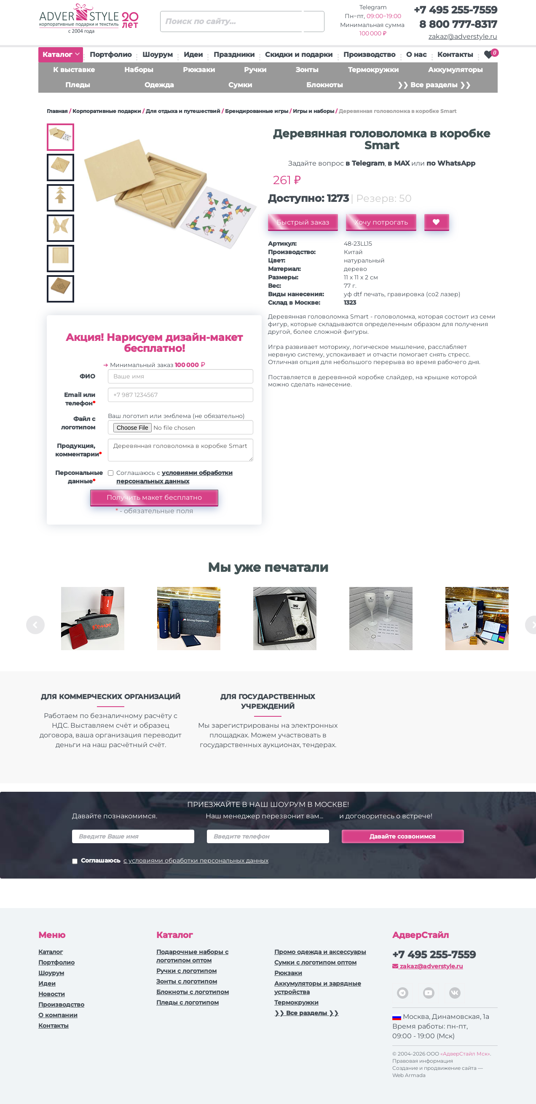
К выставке (74, 70)
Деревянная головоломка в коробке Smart (180, 450)
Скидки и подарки (298, 55)
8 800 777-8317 (458, 24)
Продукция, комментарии (78, 450)
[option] (93, 625)
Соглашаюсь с (174, 477)
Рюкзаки (199, 70)
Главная (57, 111)
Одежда (159, 85)
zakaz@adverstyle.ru (463, 36)
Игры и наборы (313, 111)
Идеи (193, 55)
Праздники (234, 55)
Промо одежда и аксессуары (320, 952)
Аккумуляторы (455, 70)
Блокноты (324, 85)
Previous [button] (35, 625)
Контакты (455, 55)
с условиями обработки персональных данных (195, 860)
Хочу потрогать (381, 222)
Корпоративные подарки (106, 111)
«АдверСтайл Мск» (465, 1053)
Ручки (255, 70)
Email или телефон (79, 399)
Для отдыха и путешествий (183, 111)
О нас (416, 55)
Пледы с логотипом (187, 1002)
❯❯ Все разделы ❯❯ (434, 85)
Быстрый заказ (303, 222)
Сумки (240, 85)
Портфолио (110, 55)
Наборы (138, 70)
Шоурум (157, 55)
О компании (58, 1015)
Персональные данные (78, 477)
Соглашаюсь (170, 861)
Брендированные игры (256, 111)
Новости (51, 994)
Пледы (77, 85)
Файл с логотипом (78, 423)
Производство (369, 55)
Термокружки (373, 70)
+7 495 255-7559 (455, 10)
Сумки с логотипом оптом (315, 962)
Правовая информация (422, 1061)
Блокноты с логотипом (192, 992)
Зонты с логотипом (186, 981)
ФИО (87, 376)
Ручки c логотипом (186, 971)
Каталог (61, 55)
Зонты (307, 70)
